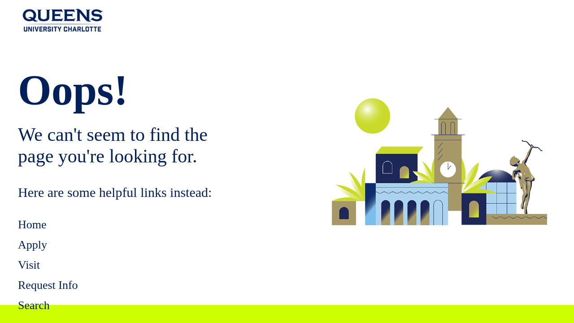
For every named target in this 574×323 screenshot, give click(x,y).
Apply (32, 244)
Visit (29, 264)
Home (32, 224)
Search (34, 305)
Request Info (48, 285)
